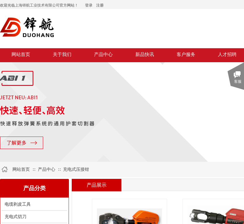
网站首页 (20, 54)
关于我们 (62, 54)
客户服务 (186, 54)
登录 (89, 5)
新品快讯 (144, 54)
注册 (100, 5)
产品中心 (103, 54)
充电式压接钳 (76, 169)
